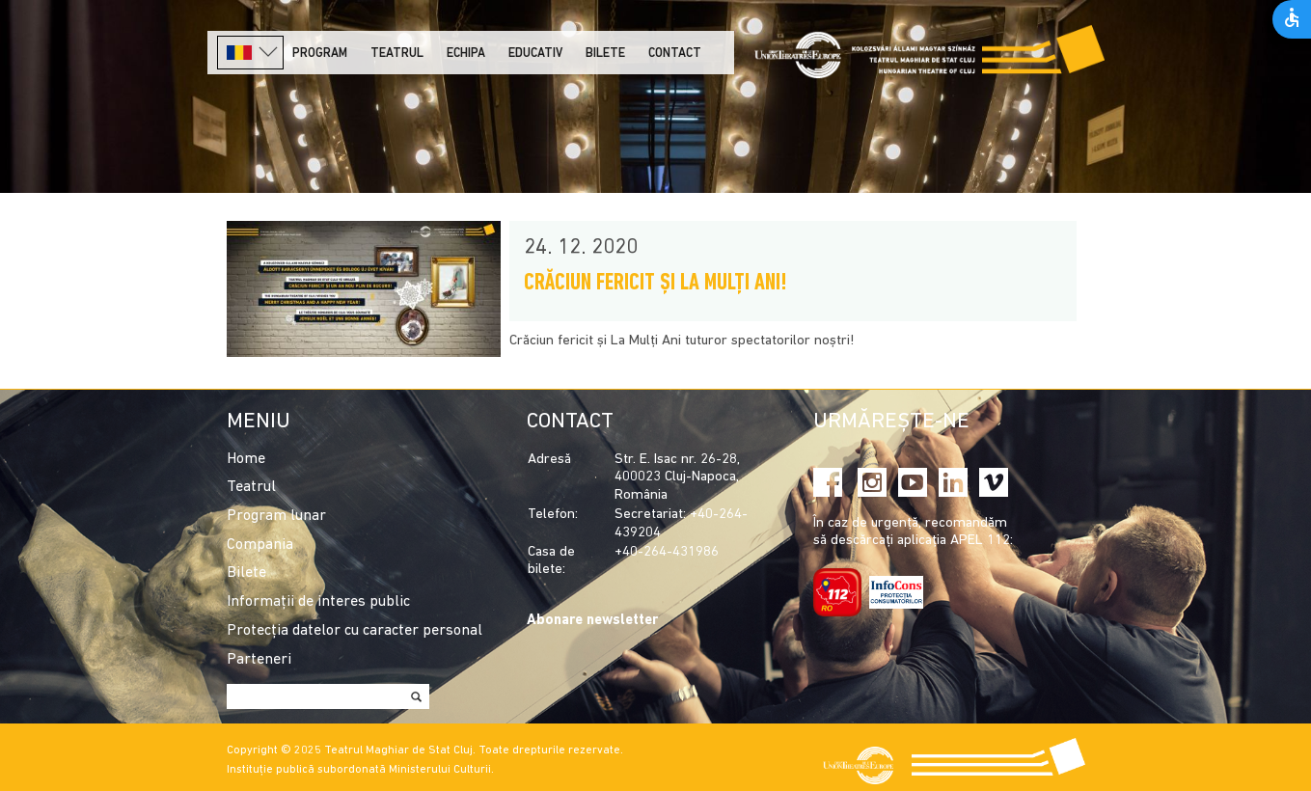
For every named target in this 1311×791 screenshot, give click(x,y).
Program (319, 53)
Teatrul (396, 53)
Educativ (535, 53)
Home (246, 459)
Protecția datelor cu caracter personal (354, 631)
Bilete (605, 53)
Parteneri (259, 660)
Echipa (466, 53)
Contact (674, 53)
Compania (260, 545)
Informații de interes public (318, 602)
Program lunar (276, 516)
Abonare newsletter (592, 621)
